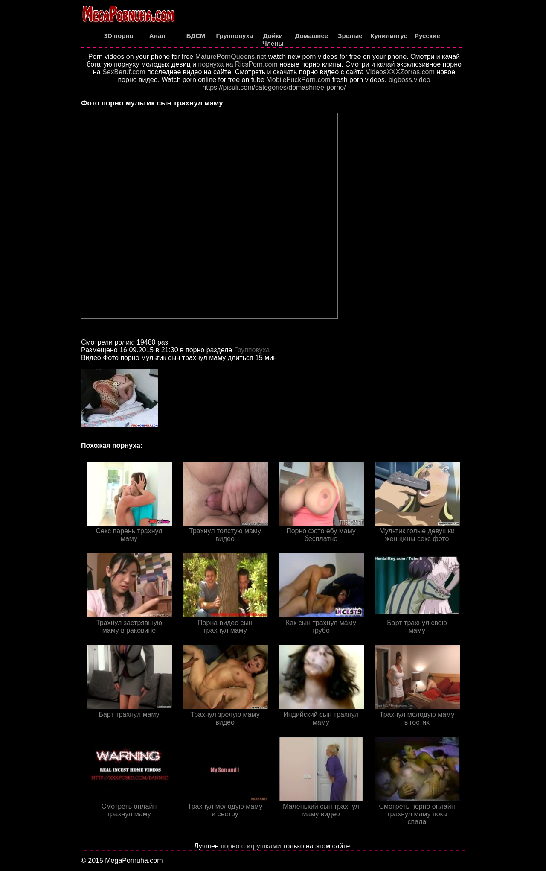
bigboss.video (409, 79)
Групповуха (252, 350)
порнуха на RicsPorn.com (237, 64)
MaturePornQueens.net (230, 56)
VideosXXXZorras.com (400, 72)
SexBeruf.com (123, 72)
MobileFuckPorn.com (298, 79)
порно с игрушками (251, 846)
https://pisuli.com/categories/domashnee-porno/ (274, 87)
